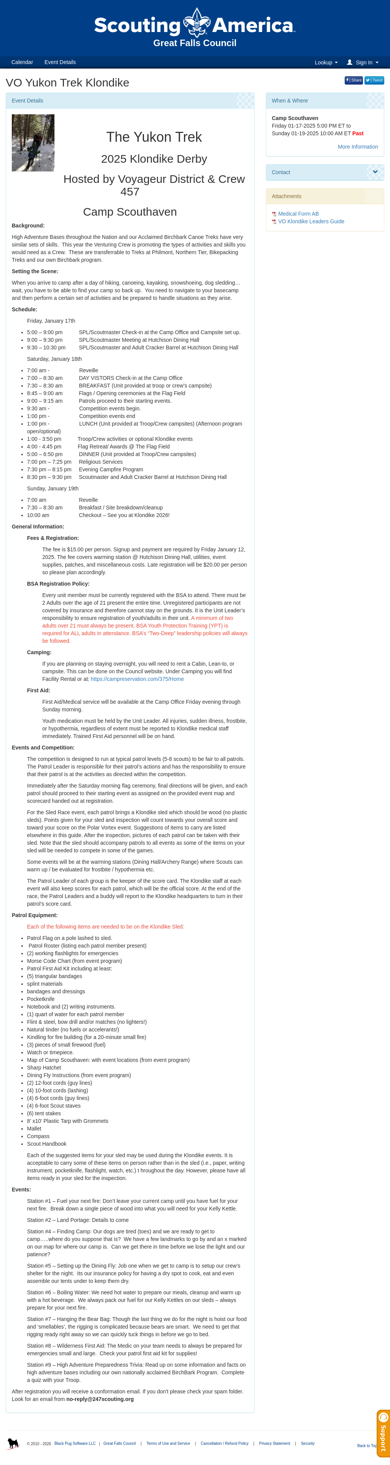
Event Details (60, 62)
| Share (354, 80)
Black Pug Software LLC (75, 1443)
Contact (325, 172)
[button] (364, 62)
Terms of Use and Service (168, 1443)
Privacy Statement (274, 1443)
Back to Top (369, 1446)
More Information (358, 147)
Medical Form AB (298, 214)
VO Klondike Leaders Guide (311, 221)
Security (308, 1443)
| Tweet (374, 80)
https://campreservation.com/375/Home (137, 679)
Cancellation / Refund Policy (224, 1443)
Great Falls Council (119, 1443)
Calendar (22, 62)
